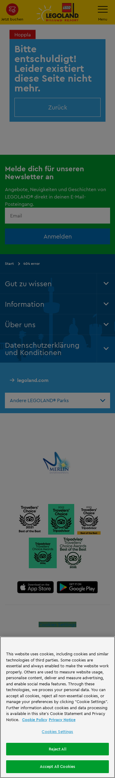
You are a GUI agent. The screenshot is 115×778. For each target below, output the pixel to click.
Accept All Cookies (57, 766)
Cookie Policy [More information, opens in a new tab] (34, 719)
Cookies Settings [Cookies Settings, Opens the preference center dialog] (57, 731)
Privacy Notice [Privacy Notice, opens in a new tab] (62, 719)
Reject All (57, 749)
